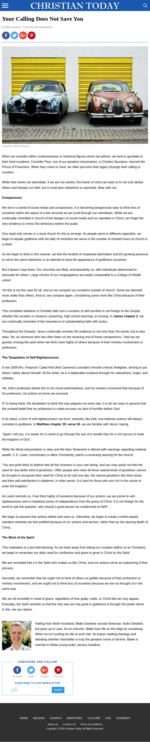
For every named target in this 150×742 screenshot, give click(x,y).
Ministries (74, 718)
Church (56, 718)
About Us (53, 724)
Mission (39, 718)
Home (24, 718)
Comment (123, 718)
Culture (94, 718)
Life (108, 718)
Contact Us (69, 724)
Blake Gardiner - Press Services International (28, 27)
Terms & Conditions (91, 724)
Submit (58, 690)
